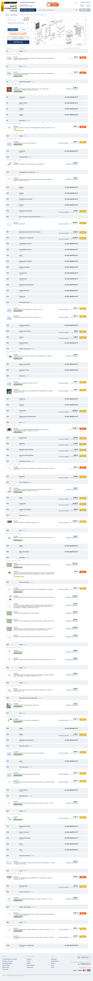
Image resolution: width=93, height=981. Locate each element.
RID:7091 (16, 428)
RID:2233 (16, 177)
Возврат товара (6, 965)
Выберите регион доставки (26, 5)
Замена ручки (30, 967)
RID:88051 (16, 719)
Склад (52, 965)
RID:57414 (16, 381)
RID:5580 (16, 467)
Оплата (28, 961)
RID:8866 (16, 816)
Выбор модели (14, 14)
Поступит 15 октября (63, 143)
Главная (7, 14)
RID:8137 (16, 627)
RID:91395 (16, 936)
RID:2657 (16, 861)
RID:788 (15, 876)
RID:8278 (16, 635)
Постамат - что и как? (7, 961)
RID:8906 (16, 897)
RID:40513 (16, 141)
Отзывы (82, 5)
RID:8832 (16, 673)
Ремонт (52, 967)
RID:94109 (16, 488)
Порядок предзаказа (7, 963)
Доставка (29, 959)
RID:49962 (16, 588)
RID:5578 (16, 521)
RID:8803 (16, 222)
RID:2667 (16, 87)
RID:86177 (16, 596)
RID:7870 (16, 912)
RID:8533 (16, 619)
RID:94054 (16, 703)
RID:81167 (16, 780)
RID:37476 (16, 772)
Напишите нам (85, 957)
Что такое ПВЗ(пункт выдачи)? (9, 959)
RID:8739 (16, 928)
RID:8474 (16, 563)
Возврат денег (5, 967)
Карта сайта (5, 969)
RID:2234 (16, 162)
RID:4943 (16, 354)
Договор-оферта (55, 961)
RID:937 (15, 688)
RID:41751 (16, 308)
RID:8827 (16, 571)
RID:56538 (16, 389)
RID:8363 (16, 611)
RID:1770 (16, 57)
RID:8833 (16, 658)
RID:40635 (16, 315)
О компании (54, 959)
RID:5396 (16, 650)
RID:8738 (16, 801)
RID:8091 (16, 603)
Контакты (88, 5)
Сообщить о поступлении (72, 88)
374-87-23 (85, 2)
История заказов (31, 965)
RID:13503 (16, 751)
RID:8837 (16, 126)
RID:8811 (16, 536)
